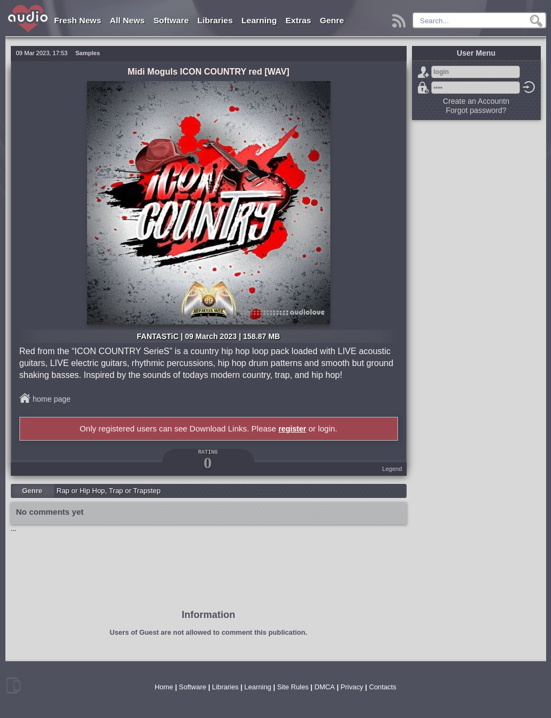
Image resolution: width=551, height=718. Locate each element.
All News (127, 20)
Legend (392, 469)
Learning (259, 20)
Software (171, 20)
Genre (332, 20)
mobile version (13, 685)
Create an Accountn (476, 101)
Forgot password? (423, 88)
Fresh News (77, 20)
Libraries (215, 20)
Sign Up (423, 72)
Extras (298, 20)
